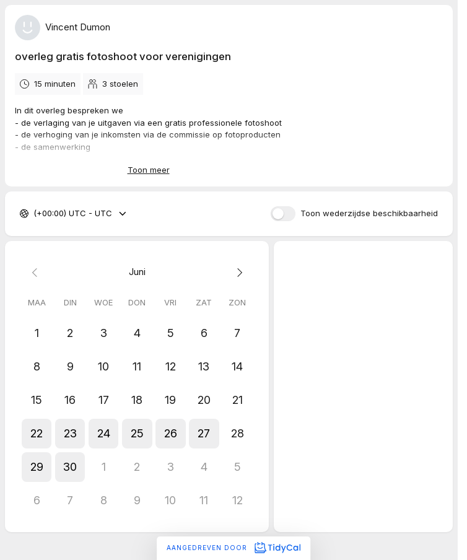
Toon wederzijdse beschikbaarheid (369, 214)
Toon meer (149, 170)
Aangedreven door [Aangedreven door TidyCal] (233, 547)
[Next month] (237, 272)
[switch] (283, 213)
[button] (36, 433)
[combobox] (34, 214)
